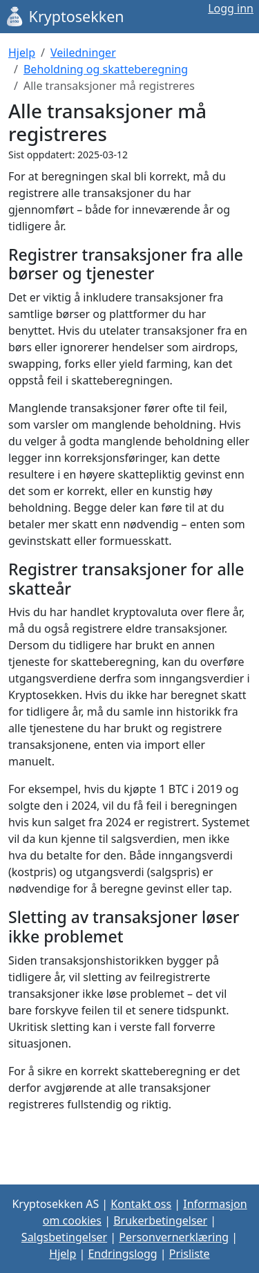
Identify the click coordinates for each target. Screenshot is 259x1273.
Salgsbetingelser (64, 1237)
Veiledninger (83, 52)
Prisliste (189, 1253)
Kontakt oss (141, 1203)
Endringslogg (122, 1253)
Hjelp (21, 52)
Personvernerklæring (174, 1237)
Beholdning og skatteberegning (105, 69)
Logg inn (230, 8)
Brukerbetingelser (160, 1220)
